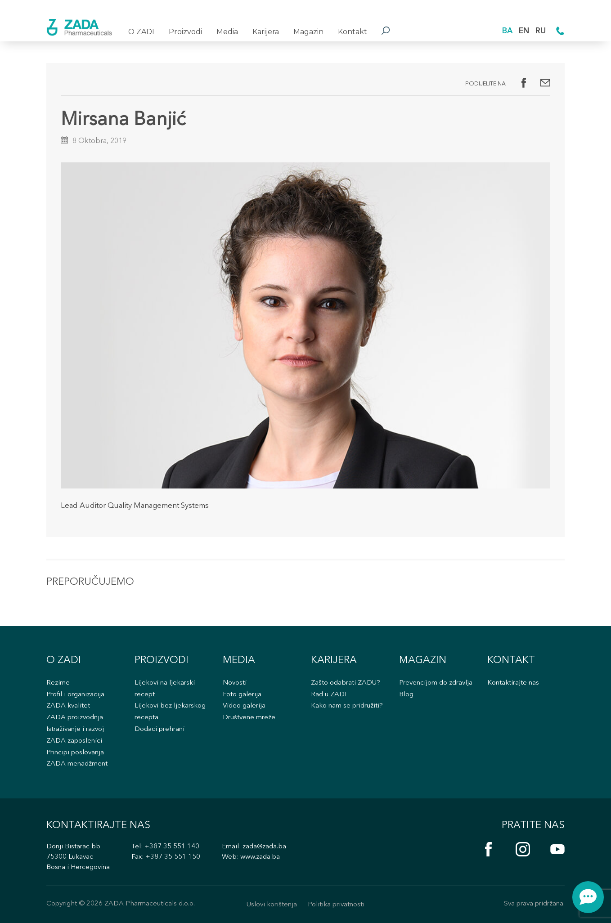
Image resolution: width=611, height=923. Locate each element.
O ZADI (141, 31)
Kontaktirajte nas (513, 683)
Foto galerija (242, 694)
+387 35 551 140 (171, 846)
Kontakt (352, 31)
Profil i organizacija (75, 694)
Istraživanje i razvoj (75, 729)
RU (540, 31)
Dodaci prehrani (159, 729)
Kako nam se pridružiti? (347, 706)
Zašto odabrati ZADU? (345, 683)
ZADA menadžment (77, 764)
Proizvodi (185, 31)
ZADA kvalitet (68, 706)
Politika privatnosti (336, 904)
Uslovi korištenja (272, 904)
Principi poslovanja (75, 752)
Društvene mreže (249, 717)
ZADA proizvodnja (74, 717)
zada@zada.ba (264, 846)
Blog (406, 694)
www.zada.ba (260, 857)
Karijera (265, 31)
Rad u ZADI (328, 694)
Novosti (235, 683)
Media (227, 31)
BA (507, 31)
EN (524, 31)
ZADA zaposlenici (74, 741)
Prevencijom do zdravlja (435, 683)
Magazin (308, 31)
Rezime (58, 683)
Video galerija (244, 706)
